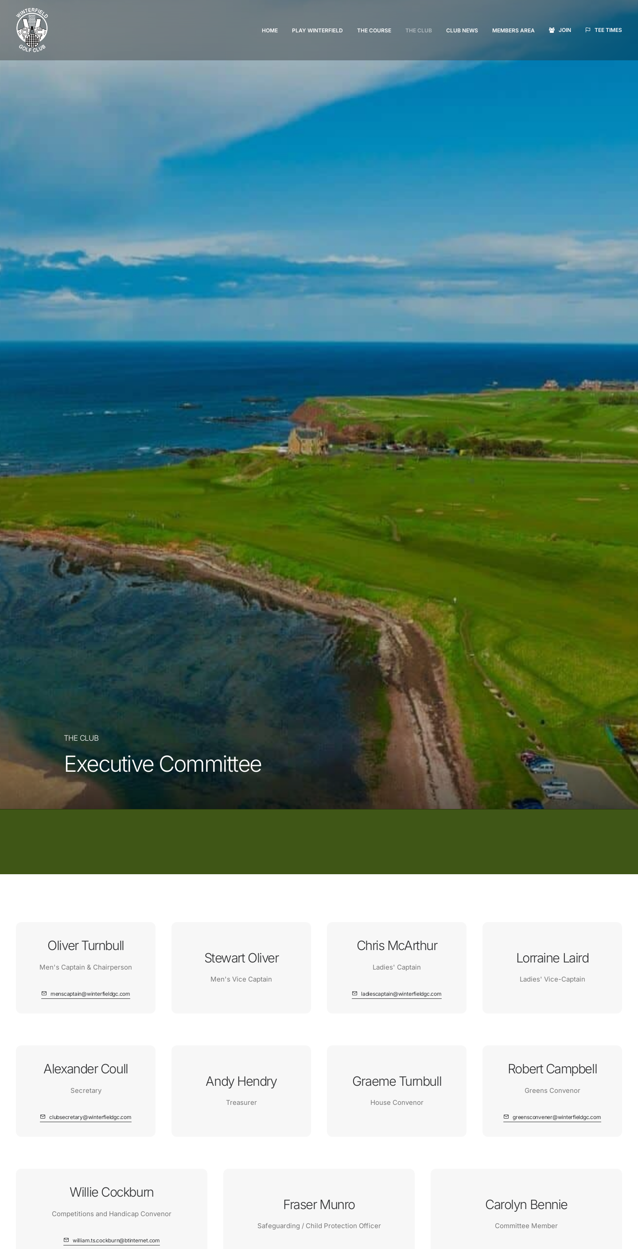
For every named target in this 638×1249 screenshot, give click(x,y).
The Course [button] (374, 30)
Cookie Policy (492, 1176)
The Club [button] (418, 30)
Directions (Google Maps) (403, 1012)
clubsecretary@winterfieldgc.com (425, 1044)
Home (270, 30)
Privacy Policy (492, 1165)
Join (565, 30)
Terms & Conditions (502, 1153)
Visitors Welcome (106, 949)
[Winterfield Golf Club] (32, 30)
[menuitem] (273, 30)
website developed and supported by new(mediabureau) (142, 1235)
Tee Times (608, 30)
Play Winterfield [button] (317, 30)
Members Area (513, 30)
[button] (85, 343)
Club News (462, 30)
